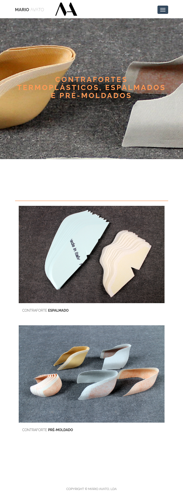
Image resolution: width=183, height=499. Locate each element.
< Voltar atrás (36, 169)
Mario (29, 9)
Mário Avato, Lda (102, 489)
